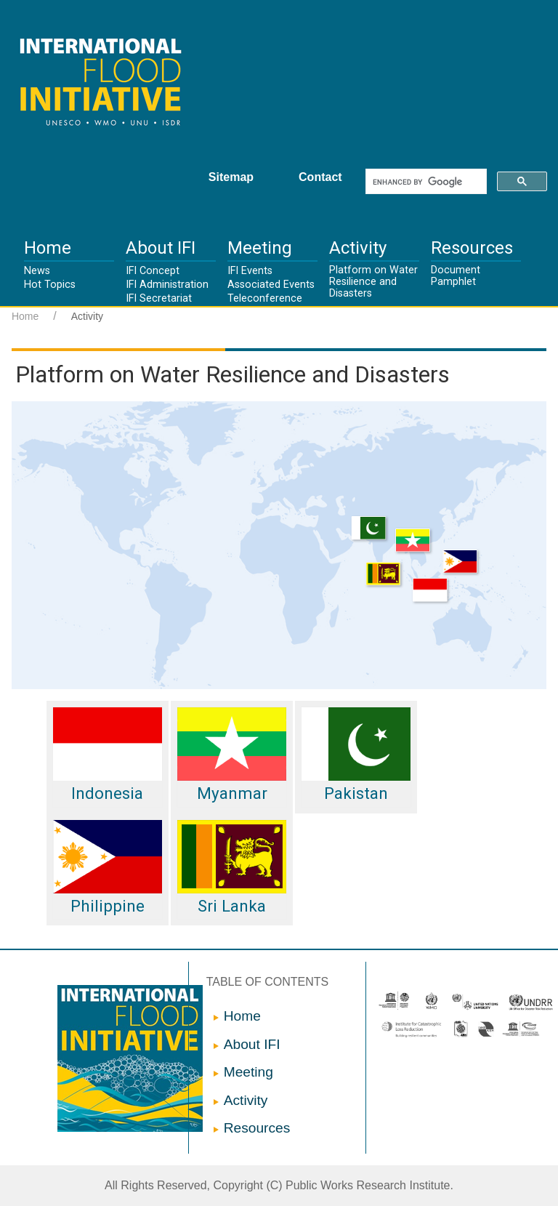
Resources (472, 248)
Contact (320, 177)
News (37, 271)
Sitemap (231, 177)
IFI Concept (152, 271)
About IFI (160, 248)
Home (47, 248)
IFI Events (249, 271)
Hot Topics (50, 284)
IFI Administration (167, 284)
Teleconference (264, 298)
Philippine (107, 867)
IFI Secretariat (159, 298)
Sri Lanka (231, 867)
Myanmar (231, 755)
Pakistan (356, 755)
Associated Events (271, 284)
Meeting (259, 248)
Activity (358, 248)
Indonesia (107, 755)
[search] (425, 181)
